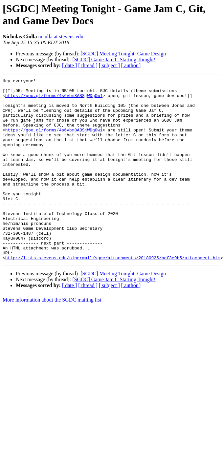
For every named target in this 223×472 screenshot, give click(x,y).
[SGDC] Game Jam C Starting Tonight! (113, 59)
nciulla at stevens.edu (60, 36)
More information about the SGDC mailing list (52, 336)
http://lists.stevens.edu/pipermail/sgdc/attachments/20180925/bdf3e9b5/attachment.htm (112, 294)
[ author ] (131, 65)
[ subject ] (109, 65)
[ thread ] (88, 65)
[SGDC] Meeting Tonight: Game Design (123, 53)
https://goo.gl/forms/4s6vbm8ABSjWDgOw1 (53, 99)
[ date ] (69, 65)
